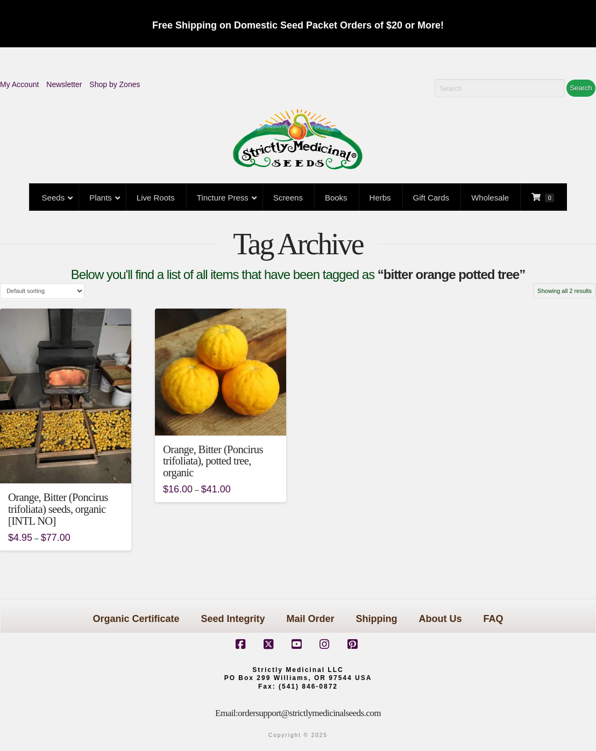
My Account (19, 84)
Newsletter (64, 84)
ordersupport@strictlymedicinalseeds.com (309, 713)
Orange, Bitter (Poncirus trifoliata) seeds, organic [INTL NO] (58, 509)
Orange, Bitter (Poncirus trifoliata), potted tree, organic (213, 461)
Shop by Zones (114, 84)
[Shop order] (42, 291)
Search (581, 88)
